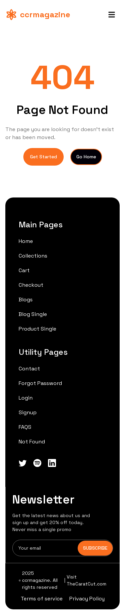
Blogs (26, 299)
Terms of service (42, 598)
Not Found (32, 441)
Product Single (37, 328)
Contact (29, 368)
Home (26, 241)
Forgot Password (40, 383)
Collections (33, 255)
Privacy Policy (87, 598)
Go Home (86, 157)
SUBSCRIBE (95, 548)
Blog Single (33, 314)
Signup (28, 412)
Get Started (43, 157)
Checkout (31, 284)
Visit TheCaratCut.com (86, 580)
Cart (24, 270)
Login (26, 397)
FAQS (25, 427)
